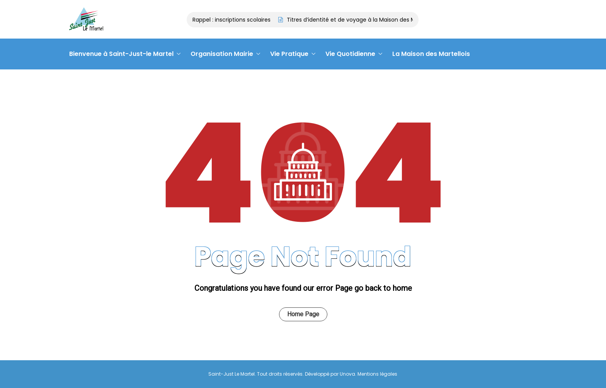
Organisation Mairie (222, 53)
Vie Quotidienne (350, 53)
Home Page (303, 314)
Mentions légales (377, 374)
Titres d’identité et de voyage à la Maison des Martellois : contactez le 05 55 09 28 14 (402, 20)
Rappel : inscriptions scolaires (233, 20)
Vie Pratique (289, 53)
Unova (347, 374)
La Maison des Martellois (431, 53)
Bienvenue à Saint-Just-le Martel (121, 53)
